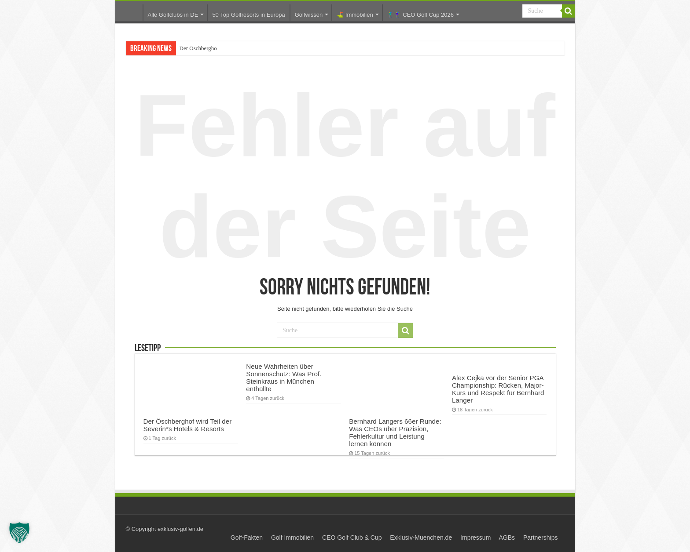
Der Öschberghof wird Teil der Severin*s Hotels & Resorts (187, 425)
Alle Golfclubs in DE (173, 14)
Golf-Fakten (247, 537)
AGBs (507, 537)
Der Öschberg (195, 48)
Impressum (475, 537)
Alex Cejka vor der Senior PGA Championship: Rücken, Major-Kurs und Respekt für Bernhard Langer (498, 389)
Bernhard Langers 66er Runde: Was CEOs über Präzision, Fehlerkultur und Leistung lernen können (395, 432)
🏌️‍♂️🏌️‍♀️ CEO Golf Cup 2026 (420, 14)
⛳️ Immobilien (355, 14)
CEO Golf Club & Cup (352, 537)
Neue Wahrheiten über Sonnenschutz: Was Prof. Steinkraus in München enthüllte (283, 377)
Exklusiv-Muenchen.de (421, 537)
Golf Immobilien (292, 537)
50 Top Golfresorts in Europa (248, 14)
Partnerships (540, 537)
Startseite (131, 12)
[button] (19, 532)
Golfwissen (309, 14)
